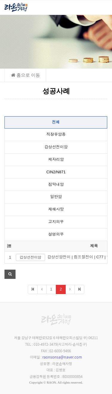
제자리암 (56, 159)
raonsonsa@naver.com (62, 356)
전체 (56, 122)
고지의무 (56, 222)
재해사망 (56, 209)
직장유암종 (56, 134)
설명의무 (56, 234)
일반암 (56, 196)
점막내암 (56, 184)
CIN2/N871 (55, 172)
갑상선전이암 (56, 147)
